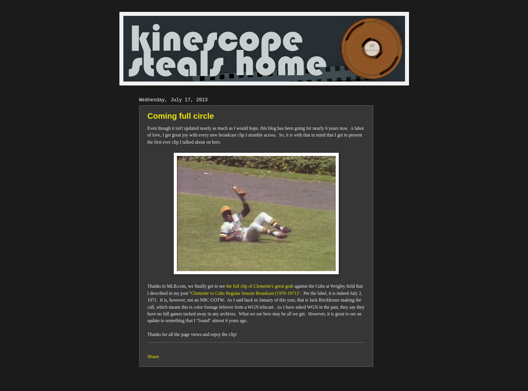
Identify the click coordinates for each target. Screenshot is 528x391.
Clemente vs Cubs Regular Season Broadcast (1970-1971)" (245, 293)
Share (153, 356)
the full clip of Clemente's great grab (259, 286)
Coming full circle (181, 116)
